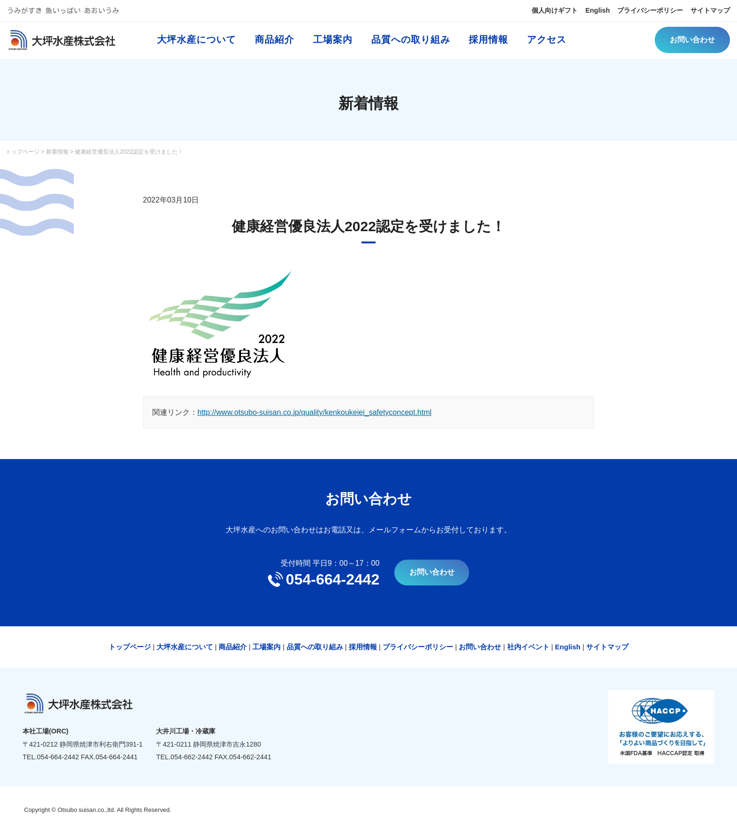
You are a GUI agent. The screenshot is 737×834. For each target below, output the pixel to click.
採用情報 (493, 44)
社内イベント (528, 647)
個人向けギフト (531, 12)
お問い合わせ (691, 44)
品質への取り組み (415, 44)
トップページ (22, 151)
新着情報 (57, 151)
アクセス (552, 44)
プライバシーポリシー (638, 12)
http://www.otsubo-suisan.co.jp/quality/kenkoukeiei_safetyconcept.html (314, 412)
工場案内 (337, 44)
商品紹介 (279, 44)
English (579, 12)
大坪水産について (201, 44)
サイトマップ (706, 12)
